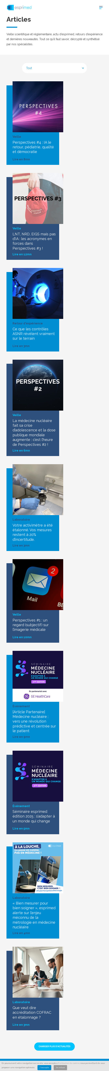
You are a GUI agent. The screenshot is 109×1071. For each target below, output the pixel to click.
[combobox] (54, 68)
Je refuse (60, 1067)
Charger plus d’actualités (54, 1046)
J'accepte (44, 1067)
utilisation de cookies (69, 1063)
